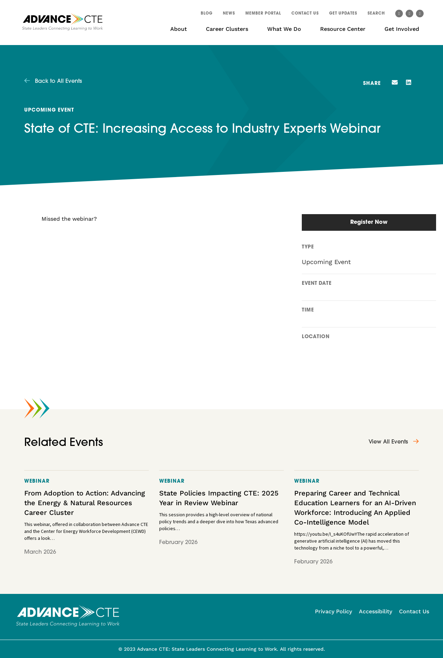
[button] (376, 14)
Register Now (369, 222)
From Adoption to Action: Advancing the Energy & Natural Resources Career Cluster (84, 503)
